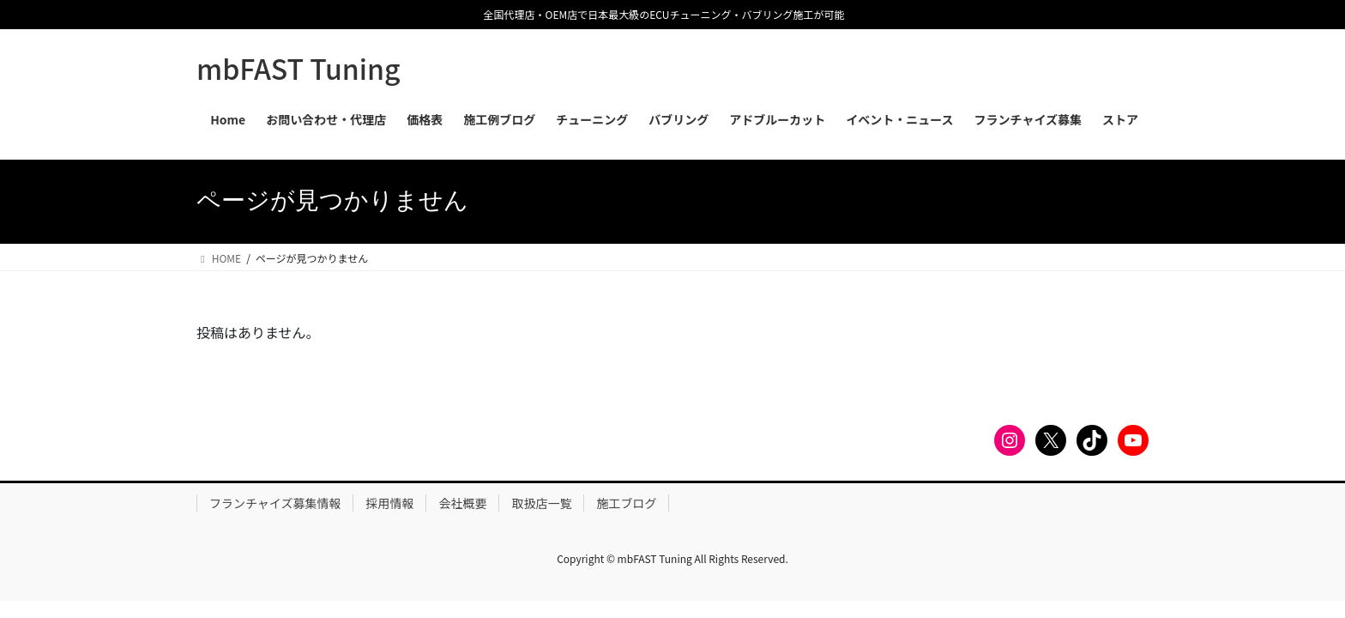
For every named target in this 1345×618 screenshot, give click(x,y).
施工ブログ (626, 503)
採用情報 (389, 503)
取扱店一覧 (541, 503)
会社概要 (462, 503)
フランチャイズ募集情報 (275, 503)
